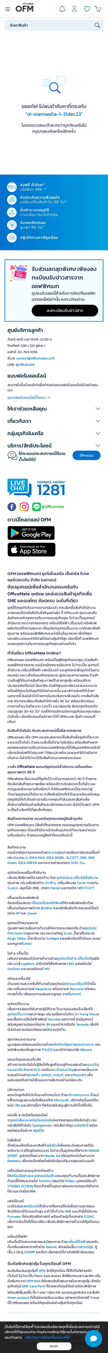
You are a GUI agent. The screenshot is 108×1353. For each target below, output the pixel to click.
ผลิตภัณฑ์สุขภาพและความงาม (73, 1044)
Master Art (52, 1155)
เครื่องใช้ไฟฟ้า (77, 1241)
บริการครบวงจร (78, 1095)
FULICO (47, 1049)
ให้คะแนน (86, 455)
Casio (81, 882)
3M (48, 1024)
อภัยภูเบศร (78, 1075)
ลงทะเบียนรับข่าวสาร (65, 310)
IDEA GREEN (27, 862)
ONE (83, 857)
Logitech (27, 963)
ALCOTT (72, 857)
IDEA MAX (37, 857)
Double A (21, 857)
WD (71, 963)
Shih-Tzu (78, 862)
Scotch (12, 888)
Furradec (14, 1216)
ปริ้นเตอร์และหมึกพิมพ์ (47, 903)
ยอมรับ (54, 1346)
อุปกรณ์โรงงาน (18, 1014)
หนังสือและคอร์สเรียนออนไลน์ (33, 1120)
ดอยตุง (46, 1075)
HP (18, 913)
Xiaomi (51, 1247)
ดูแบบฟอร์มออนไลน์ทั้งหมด (28, 397)
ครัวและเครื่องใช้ (76, 983)
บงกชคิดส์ (81, 1125)
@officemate (25, 364)
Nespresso (43, 989)
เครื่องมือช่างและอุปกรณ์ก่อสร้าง (34, 1175)
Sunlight (52, 938)
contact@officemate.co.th (35, 358)
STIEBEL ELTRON (20, 1186)
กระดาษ (52, 852)
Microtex (54, 1019)
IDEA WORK (55, 857)
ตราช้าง (50, 882)
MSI (47, 968)
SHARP (29, 1252)
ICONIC (89, 1216)
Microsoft (61, 1100)
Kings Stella (16, 938)
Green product (18, 1297)
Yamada (82, 1024)
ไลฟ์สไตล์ (52, 1145)
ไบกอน (26, 943)
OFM (42, 1270)
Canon (32, 913)
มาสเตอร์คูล (84, 1247)
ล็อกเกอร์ (74, 994)
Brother (46, 908)
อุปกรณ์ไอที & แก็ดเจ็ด (73, 958)
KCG (37, 1069)
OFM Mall (33, 1281)
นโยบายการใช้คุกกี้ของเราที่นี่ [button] (47, 1337)
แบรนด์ (58, 1075)
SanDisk (13, 968)
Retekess (14, 1161)
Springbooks (42, 1125)
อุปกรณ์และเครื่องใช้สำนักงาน (77, 877)
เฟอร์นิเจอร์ (30, 1206)
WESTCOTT (86, 888)
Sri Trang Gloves (87, 1014)
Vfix (17, 1105)
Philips (70, 1181)
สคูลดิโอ (38, 1130)
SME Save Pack (33, 1286)
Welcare (86, 1049)
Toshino (45, 1181)
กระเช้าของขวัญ (62, 1069)
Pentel (55, 888)
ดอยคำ (34, 1075)
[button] (54, 408)
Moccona (77, 989)
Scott (68, 933)
